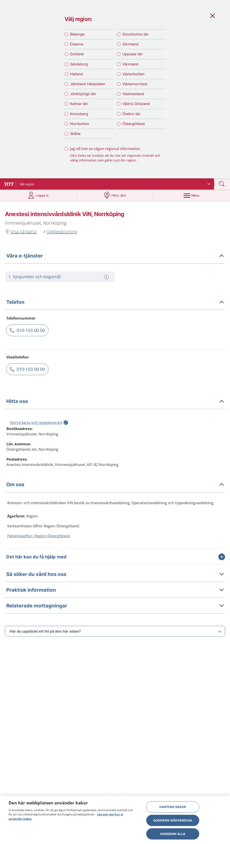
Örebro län (131, 114)
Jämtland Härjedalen (87, 84)
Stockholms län (135, 34)
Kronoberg (79, 114)
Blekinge (77, 34)
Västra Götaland (136, 103)
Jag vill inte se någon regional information (105, 148)
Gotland (77, 54)
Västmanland (133, 94)
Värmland (130, 64)
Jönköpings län (83, 94)
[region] (115, 820)
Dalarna (76, 44)
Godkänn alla (172, 834)
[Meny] (191, 195)
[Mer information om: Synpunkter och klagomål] (107, 277)
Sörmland (130, 44)
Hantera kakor (172, 807)
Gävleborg (79, 64)
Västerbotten (133, 74)
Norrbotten (79, 123)
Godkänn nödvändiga (172, 820)
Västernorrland (134, 84)
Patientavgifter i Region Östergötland (38, 535)
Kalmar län (79, 103)
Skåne (75, 133)
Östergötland (133, 123)
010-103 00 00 (31, 330)
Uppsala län (132, 54)
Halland (76, 74)
